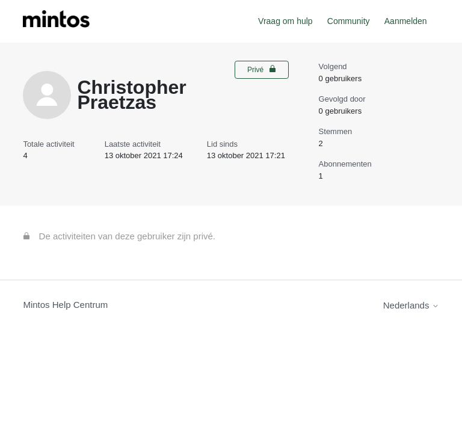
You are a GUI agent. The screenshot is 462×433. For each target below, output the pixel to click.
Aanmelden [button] (405, 21)
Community (348, 21)
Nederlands (411, 305)
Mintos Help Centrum (65, 304)
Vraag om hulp (285, 21)
